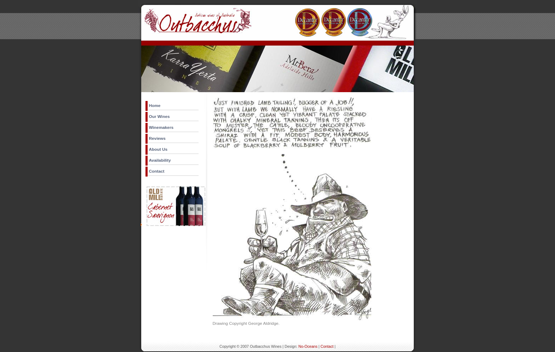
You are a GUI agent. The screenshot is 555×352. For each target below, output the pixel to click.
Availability (160, 160)
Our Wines (159, 116)
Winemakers (161, 127)
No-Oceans (307, 346)
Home (155, 105)
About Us (158, 149)
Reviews (157, 138)
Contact (157, 171)
